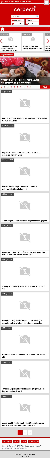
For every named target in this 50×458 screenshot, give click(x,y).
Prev (2, 40)
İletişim (29, 20)
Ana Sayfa (16, 20)
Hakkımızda (7, 441)
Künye (24, 441)
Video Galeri (17, 24)
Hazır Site (18, 454)
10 (30, 87)
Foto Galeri (31, 24)
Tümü (45, 87)
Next (48, 40)
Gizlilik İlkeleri (34, 441)
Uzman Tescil (28, 454)
